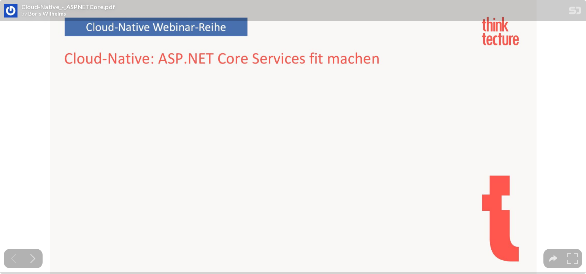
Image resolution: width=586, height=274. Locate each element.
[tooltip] (553, 258)
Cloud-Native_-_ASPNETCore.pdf (68, 7)
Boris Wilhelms (47, 13)
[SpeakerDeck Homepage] (575, 12)
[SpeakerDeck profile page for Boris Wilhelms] (10, 11)
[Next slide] (32, 258)
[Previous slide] (13, 258)
